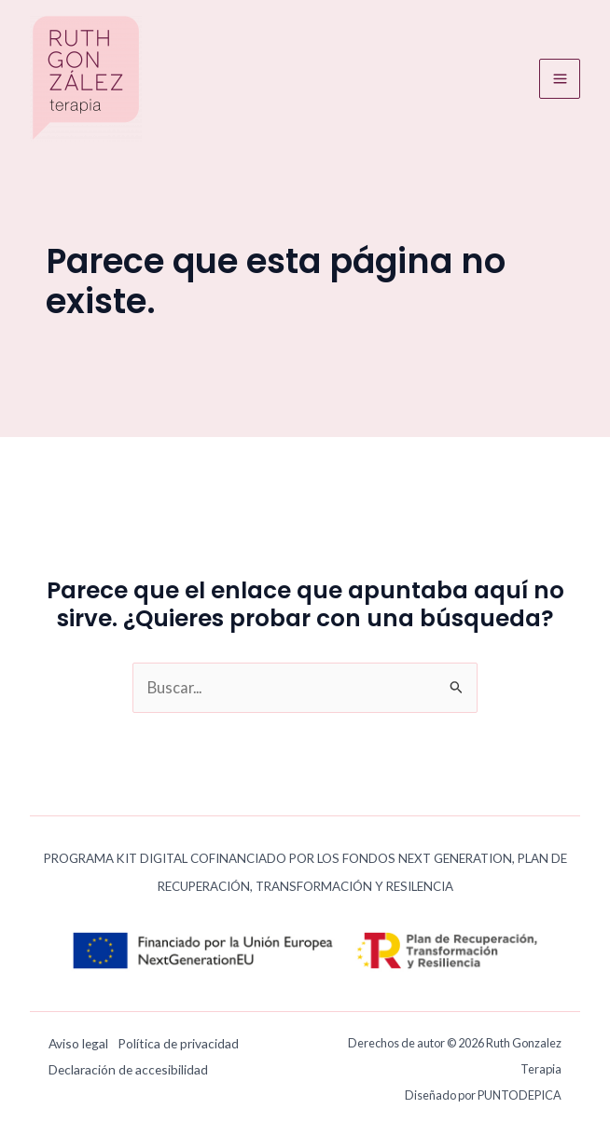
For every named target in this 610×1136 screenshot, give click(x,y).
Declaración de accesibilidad (128, 1069)
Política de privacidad (178, 1043)
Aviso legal (78, 1043)
